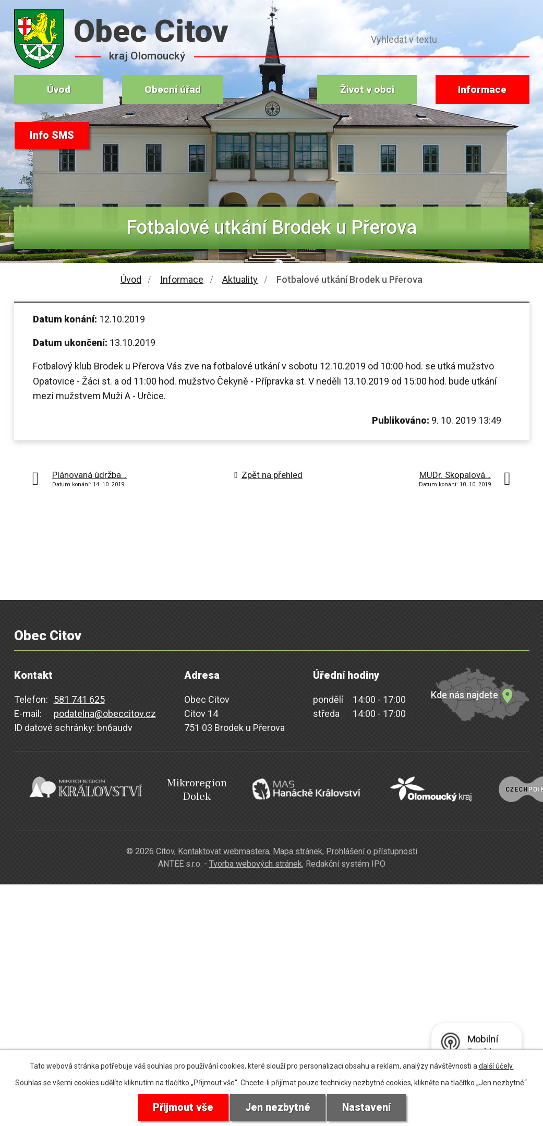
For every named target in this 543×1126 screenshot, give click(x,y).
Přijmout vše (182, 1107)
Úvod (58, 89)
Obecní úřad (172, 89)
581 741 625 (79, 699)
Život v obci (367, 89)
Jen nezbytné (278, 1107)
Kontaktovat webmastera (223, 848)
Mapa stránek (297, 848)
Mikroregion (173, 788)
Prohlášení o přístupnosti (371, 848)
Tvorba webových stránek (255, 861)
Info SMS (52, 135)
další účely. (496, 1065)
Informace (482, 89)
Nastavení (367, 1107)
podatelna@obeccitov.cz (105, 713)
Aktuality (240, 279)
